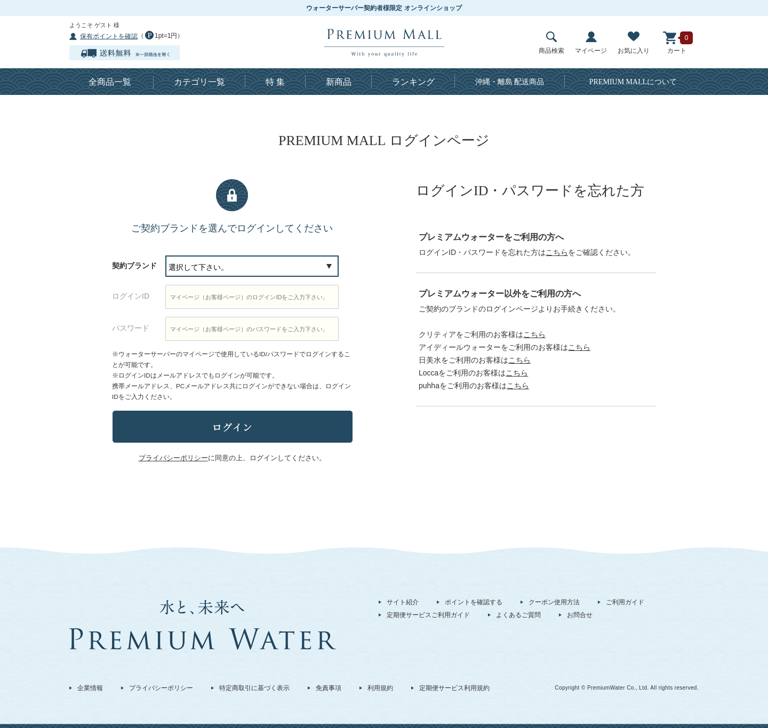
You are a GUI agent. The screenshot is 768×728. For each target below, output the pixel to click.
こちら (557, 252)
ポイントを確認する (473, 602)
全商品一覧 (110, 81)
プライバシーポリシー (161, 688)
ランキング (413, 81)
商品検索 (551, 42)
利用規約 (380, 688)
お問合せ (580, 615)
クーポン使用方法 (554, 602)
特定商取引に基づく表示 (254, 688)
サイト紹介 (403, 602)
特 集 (275, 81)
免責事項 (328, 688)
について (633, 82)
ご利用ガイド (625, 602)
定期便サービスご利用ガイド (428, 615)
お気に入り (634, 42)
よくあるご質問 (518, 615)
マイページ (591, 42)
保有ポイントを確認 (109, 36)
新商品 (338, 81)
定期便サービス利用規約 (454, 688)
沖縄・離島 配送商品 (510, 82)
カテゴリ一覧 (199, 81)
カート (676, 42)
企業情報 (90, 688)
